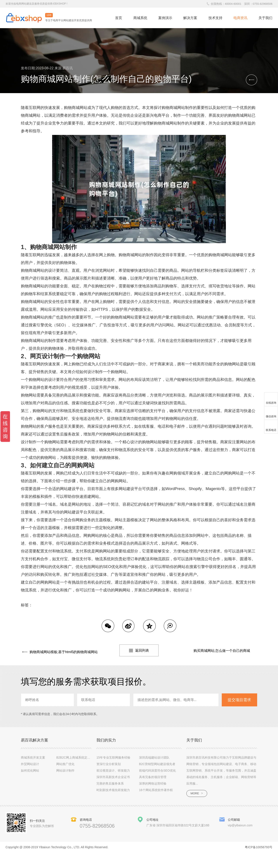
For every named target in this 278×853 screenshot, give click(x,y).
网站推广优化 (65, 764)
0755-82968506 (262, 3)
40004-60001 (233, 3)
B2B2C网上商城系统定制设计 (76, 757)
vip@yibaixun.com (240, 825)
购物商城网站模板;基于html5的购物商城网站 (62, 650)
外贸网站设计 (30, 764)
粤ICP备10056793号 (259, 847)
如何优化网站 (30, 770)
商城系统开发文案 (33, 757)
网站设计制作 (65, 770)
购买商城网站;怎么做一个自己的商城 (222, 650)
